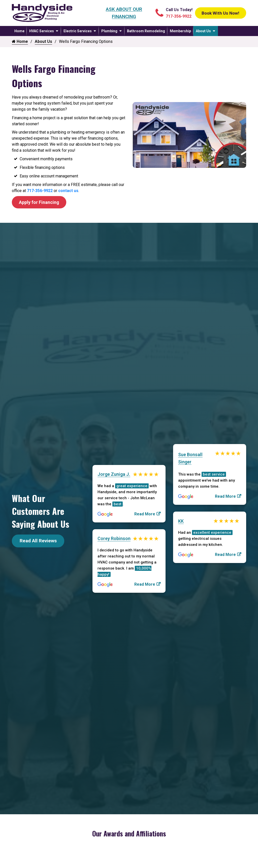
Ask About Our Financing (121, 12)
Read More (144, 514)
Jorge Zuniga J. (114, 474)
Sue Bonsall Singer (190, 458)
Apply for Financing (41, 202)
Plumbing (109, 31)
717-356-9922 (40, 190)
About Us (203, 31)
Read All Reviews (38, 541)
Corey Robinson (114, 539)
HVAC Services (41, 31)
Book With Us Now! (218, 13)
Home (19, 31)
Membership (180, 31)
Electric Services (77, 31)
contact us (68, 190)
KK (181, 521)
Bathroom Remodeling (146, 31)
